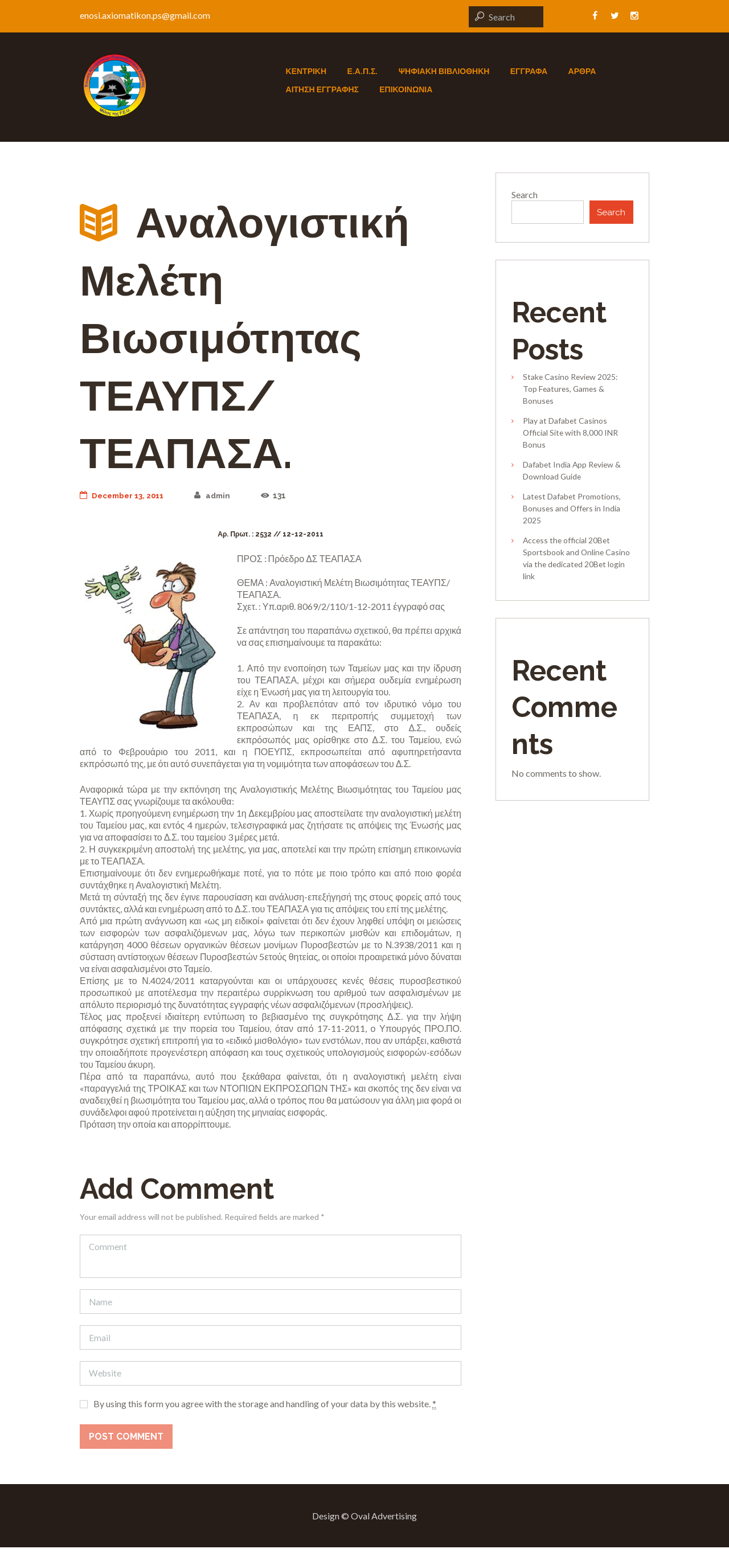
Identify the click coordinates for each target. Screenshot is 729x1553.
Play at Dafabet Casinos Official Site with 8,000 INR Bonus (570, 433)
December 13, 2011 (124, 495)
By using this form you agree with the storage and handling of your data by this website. (264, 1409)
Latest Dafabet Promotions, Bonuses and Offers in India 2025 (572, 509)
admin (218, 495)
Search (524, 194)
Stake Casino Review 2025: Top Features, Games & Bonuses (570, 390)
